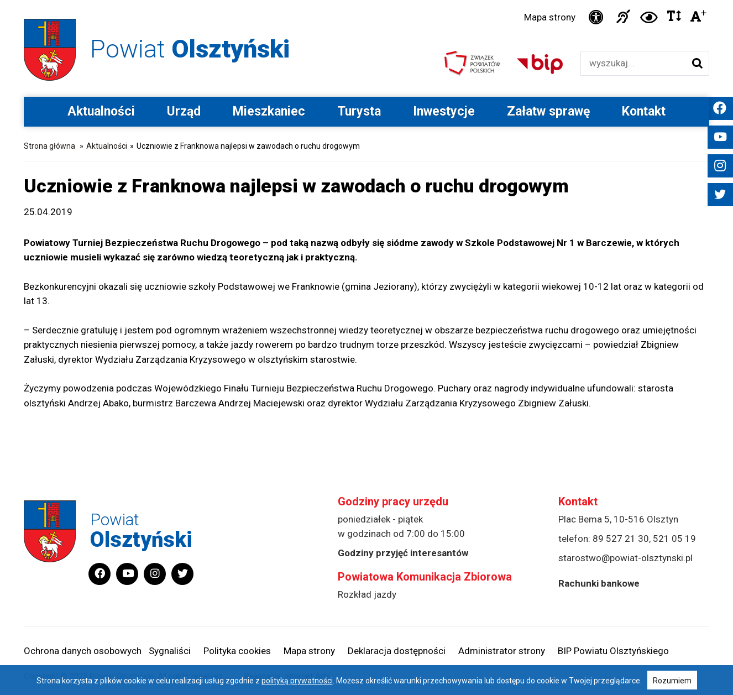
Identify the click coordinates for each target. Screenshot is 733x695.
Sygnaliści (170, 650)
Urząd (184, 111)
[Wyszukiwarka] (633, 63)
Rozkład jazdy (367, 594)
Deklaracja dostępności (397, 650)
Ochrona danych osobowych (83, 650)
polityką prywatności (297, 680)
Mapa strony (549, 17)
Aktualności (101, 111)
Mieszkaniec (269, 111)
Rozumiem (672, 680)
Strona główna (49, 146)
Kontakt (644, 111)
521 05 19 (674, 538)
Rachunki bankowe (599, 583)
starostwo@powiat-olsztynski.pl (625, 557)
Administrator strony (501, 650)
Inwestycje (444, 111)
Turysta (359, 111)
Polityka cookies (237, 650)
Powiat (190, 49)
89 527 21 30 (621, 538)
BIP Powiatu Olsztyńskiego (613, 650)
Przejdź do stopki (366, 0)
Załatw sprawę (548, 111)
